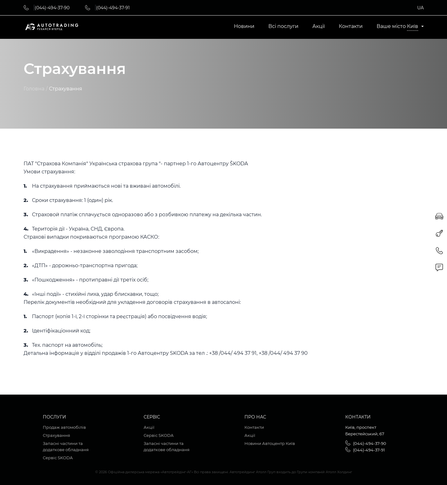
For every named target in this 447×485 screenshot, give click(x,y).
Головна (34, 88)
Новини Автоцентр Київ (269, 443)
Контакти (351, 26)
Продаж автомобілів (64, 427)
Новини (244, 26)
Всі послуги (283, 26)
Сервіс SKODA (58, 457)
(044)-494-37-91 (113, 7)
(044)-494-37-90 (52, 7)
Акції (318, 26)
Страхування (56, 435)
